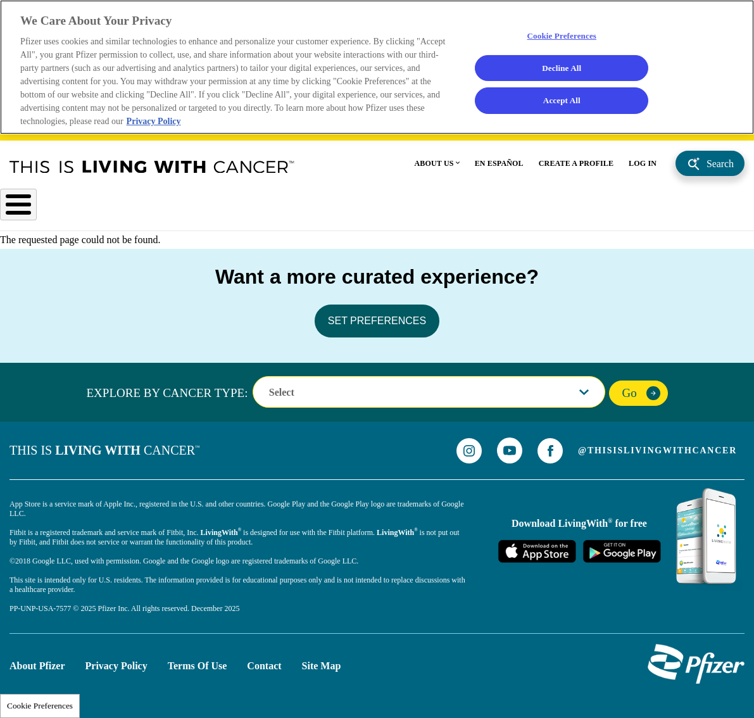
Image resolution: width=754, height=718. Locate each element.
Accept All (561, 104)
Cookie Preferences (40, 705)
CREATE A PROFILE (576, 167)
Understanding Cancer (262, 210)
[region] (377, 69)
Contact (264, 662)
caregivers (723, 210)
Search (720, 168)
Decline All (562, 70)
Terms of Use (197, 662)
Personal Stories (512, 210)
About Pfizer (37, 662)
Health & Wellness (394, 210)
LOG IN (643, 167)
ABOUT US (434, 167)
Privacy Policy (116, 662)
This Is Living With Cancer (151, 171)
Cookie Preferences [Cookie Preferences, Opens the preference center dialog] (562, 37)
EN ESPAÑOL (499, 167)
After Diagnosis (137, 210)
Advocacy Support (628, 210)
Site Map (321, 662)
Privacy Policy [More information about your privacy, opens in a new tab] (156, 125)
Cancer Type (34, 210)
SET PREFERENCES (377, 317)
